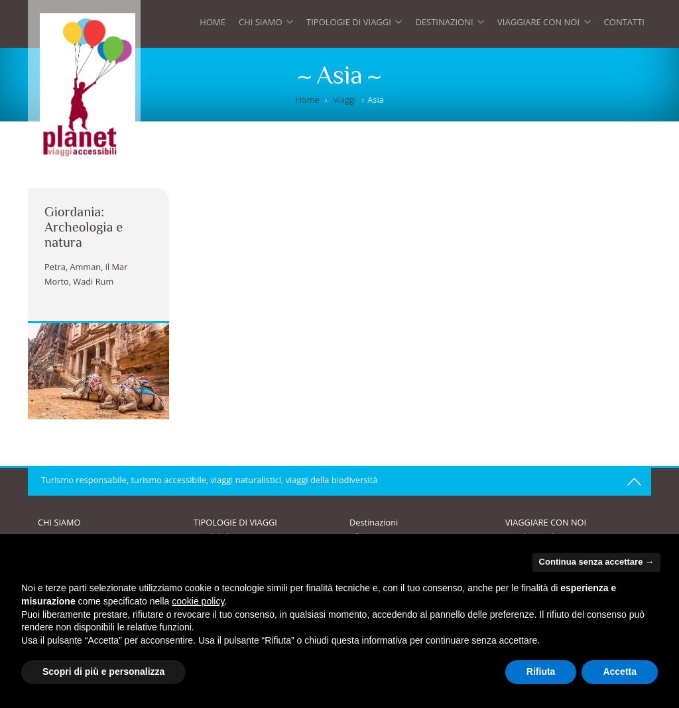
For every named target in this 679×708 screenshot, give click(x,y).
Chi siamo (266, 25)
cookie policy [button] (198, 601)
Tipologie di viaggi (354, 25)
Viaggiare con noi (543, 25)
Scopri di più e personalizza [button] (103, 671)
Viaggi (344, 100)
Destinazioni (449, 25)
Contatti (624, 22)
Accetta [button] (620, 671)
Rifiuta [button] (541, 671)
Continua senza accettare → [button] (596, 562)
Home (212, 22)
